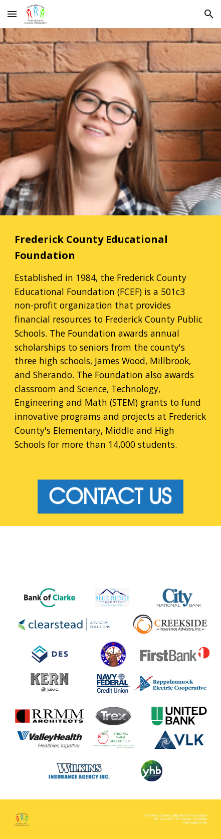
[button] (12, 14)
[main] (110, 341)
